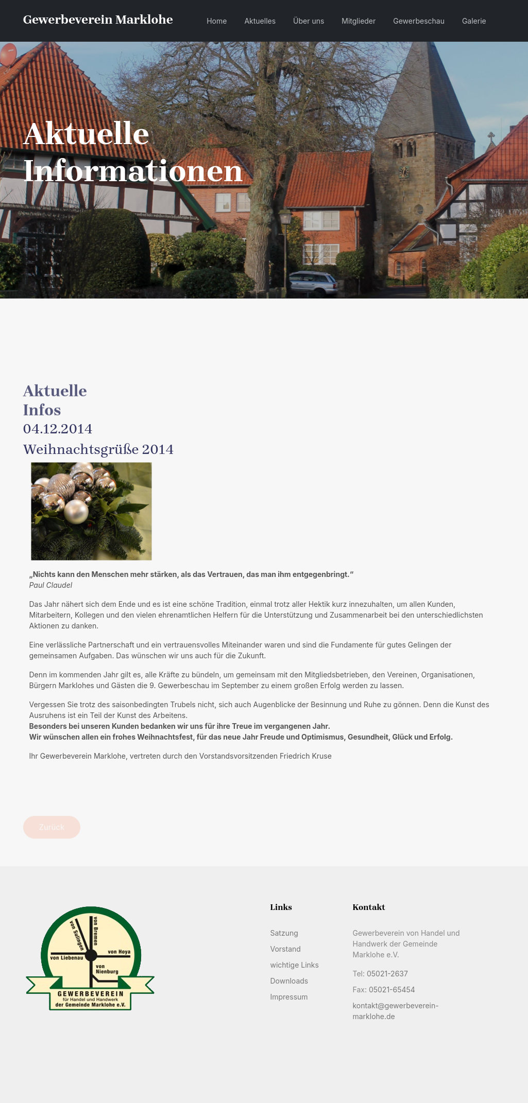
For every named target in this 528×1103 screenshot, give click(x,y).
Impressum (289, 996)
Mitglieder (359, 20)
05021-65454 (392, 989)
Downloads (289, 980)
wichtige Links (294, 964)
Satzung (284, 933)
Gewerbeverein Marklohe (98, 19)
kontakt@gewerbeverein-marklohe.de (395, 1011)
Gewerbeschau (419, 20)
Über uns (308, 20)
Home (217, 20)
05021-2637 (387, 973)
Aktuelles (260, 20)
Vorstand (285, 948)
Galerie (474, 20)
